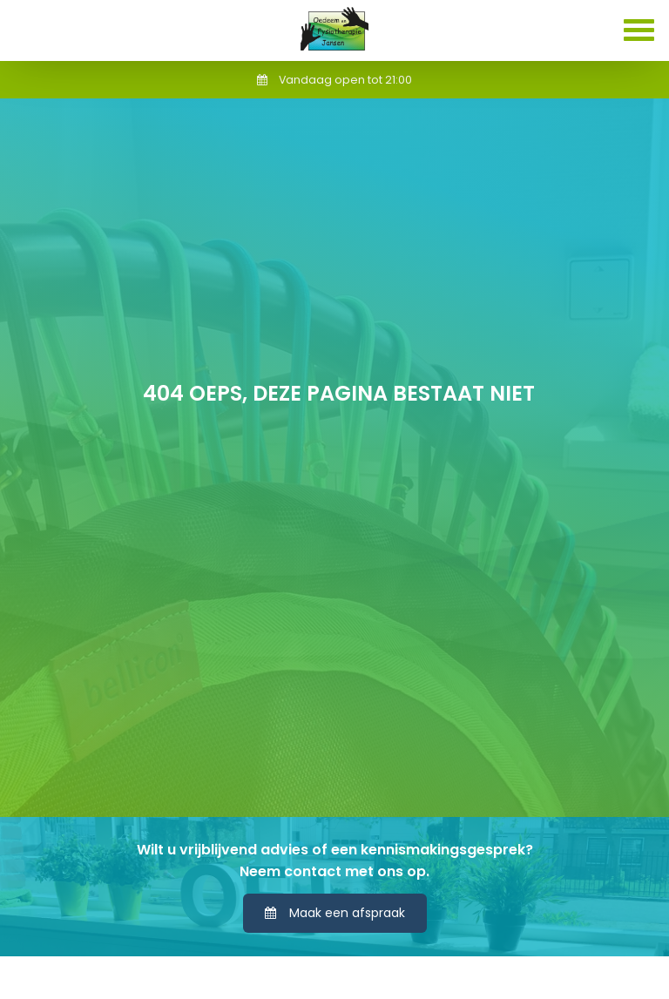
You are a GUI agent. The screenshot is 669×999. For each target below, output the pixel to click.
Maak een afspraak (335, 912)
